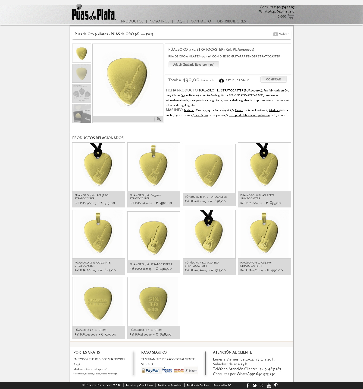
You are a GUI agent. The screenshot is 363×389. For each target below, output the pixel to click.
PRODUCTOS (132, 21)
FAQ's (180, 21)
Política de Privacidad (170, 385)
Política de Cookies (198, 385)
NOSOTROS (159, 21)
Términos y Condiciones (139, 385)
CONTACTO (201, 21)
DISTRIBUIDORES (231, 21)
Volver (281, 34)
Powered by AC (222, 385)
